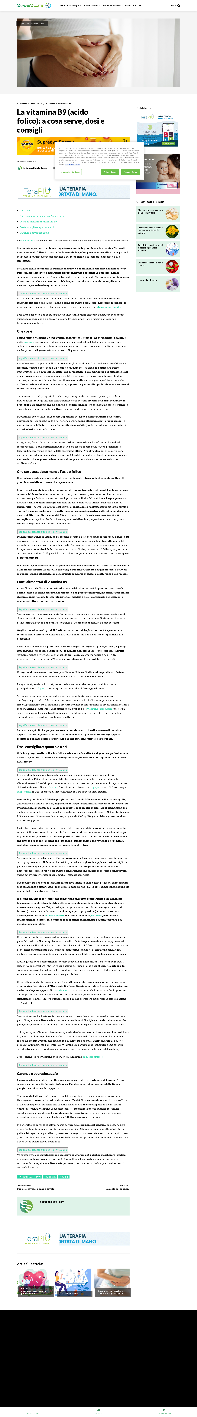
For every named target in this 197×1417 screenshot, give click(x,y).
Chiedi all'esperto (68, 1288)
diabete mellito (55, 915)
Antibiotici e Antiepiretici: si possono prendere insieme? (150, 248)
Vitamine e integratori (58, 104)
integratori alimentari (108, 307)
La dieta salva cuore (118, 1188)
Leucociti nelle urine (147, 280)
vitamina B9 (26, 240)
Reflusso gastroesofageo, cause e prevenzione (33, 1291)
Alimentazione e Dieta (35, 23)
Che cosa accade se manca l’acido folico (42, 216)
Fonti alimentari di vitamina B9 (38, 221)
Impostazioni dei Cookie (70, 172)
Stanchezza (50, 1177)
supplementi (24, 791)
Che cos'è (25, 210)
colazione (52, 787)
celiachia (96, 915)
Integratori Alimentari (29, 1177)
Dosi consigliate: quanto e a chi (37, 227)
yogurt (97, 787)
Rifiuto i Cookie (110, 172)
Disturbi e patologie (107, 1285)
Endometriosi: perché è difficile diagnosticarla (110, 1292)
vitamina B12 (61, 990)
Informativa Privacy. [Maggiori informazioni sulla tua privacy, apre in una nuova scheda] (72, 165)
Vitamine (64, 1177)
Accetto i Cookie (130, 172)
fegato (41, 688)
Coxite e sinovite (69, 1293)
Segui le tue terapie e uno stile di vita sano (42, 293)
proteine (29, 341)
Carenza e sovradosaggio (34, 232)
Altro (24, 1283)
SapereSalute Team (36, 168)
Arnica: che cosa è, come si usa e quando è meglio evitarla (150, 230)
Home (21, 23)
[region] (99, 161)
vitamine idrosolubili (99, 708)
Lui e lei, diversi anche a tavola (35, 1188)
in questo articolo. (92, 1056)
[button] (175, 5)
